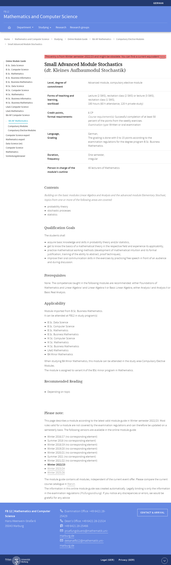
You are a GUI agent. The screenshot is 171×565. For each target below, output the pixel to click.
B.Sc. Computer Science (17, 67)
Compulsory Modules (18, 124)
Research (61, 27)
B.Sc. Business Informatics (18, 76)
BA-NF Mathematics (96, 38)
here (162, 55)
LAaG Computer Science (17, 105)
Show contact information (164, 558)
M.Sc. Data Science (15, 84)
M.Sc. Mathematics (15, 92)
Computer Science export (18, 133)
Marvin (71, 482)
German (158, 3)
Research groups (79, 27)
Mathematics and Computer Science (30, 38)
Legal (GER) (108, 559)
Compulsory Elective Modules (123, 38)
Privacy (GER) (127, 559)
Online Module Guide (73, 38)
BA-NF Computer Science (18, 113)
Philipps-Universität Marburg (17, 559)
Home (6, 38)
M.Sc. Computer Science (17, 88)
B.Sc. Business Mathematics (19, 80)
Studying (45, 28)
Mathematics (12, 150)
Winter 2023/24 (56, 467)
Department (26, 28)
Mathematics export (15, 137)
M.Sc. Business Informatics (18, 96)
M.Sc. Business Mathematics (19, 101)
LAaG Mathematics (15, 109)
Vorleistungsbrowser (15, 154)
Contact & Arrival (152, 510)
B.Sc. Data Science (15, 63)
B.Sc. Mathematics (15, 71)
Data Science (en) (14, 141)
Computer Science (14, 146)
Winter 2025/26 (56, 471)
